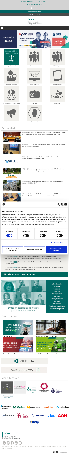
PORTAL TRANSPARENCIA (34, 4)
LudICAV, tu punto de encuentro (47, 354)
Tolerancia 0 (34, 122)
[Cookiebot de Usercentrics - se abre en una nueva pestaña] (58, 204)
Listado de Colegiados (11, 84)
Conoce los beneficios (10, 354)
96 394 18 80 (18, 446)
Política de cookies (39, 446)
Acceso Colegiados (34, 11)
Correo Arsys (42, 1)
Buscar (34, 8)
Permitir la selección (34, 249)
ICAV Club (34, 103)
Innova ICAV (57, 103)
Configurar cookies (54, 446)
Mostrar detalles (57, 243)
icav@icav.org (7, 446)
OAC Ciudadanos (34, 66)
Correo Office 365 (27, 1)
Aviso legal (28, 446)
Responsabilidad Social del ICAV (11, 103)
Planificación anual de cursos (21, 274)
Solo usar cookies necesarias (12, 249)
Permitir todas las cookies (56, 249)
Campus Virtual (57, 84)
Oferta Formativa (34, 84)
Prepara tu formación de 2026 (46, 336)
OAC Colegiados (57, 66)
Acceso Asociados (34, 14)
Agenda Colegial (11, 66)
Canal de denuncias (11, 122)
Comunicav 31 (8, 336)
